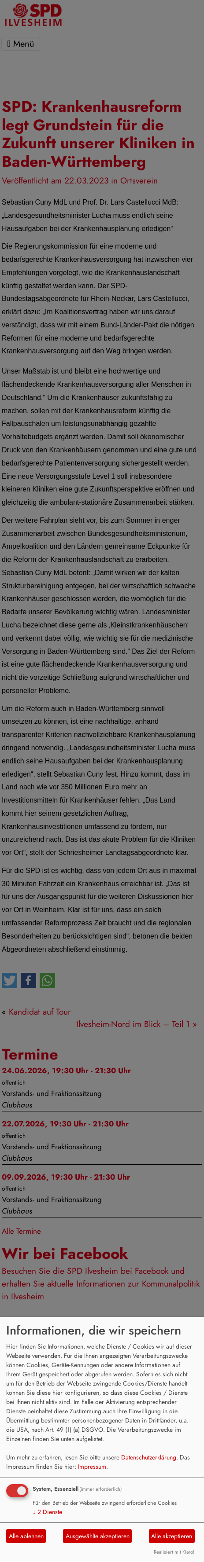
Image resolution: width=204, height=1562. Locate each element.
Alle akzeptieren (171, 1536)
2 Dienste (47, 1511)
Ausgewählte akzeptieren (98, 1536)
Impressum (92, 1466)
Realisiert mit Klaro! (174, 1551)
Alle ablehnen (26, 1536)
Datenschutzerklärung (148, 1457)
